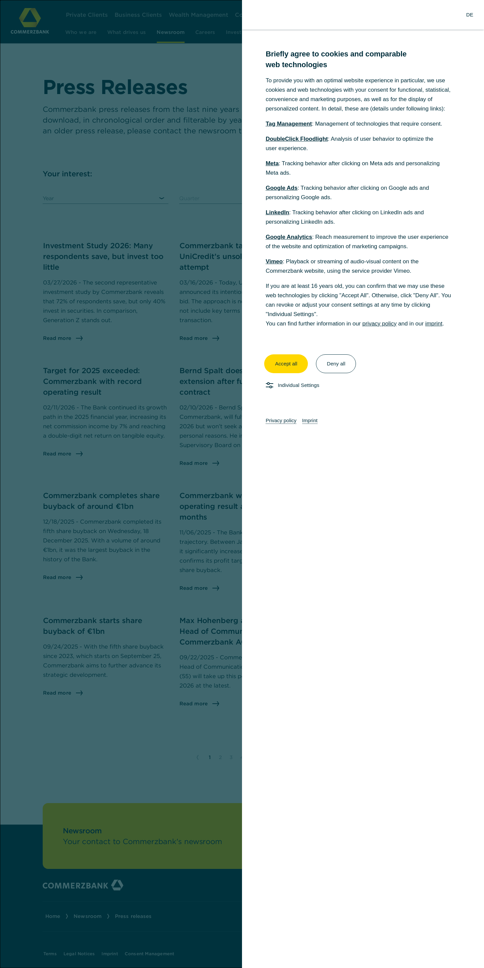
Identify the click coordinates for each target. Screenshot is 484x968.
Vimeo (274, 261)
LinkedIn (277, 212)
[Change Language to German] (469, 14)
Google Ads (281, 188)
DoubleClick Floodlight (297, 139)
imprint (433, 323)
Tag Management (289, 124)
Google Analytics (289, 237)
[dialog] (242, 484)
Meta (272, 163)
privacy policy (379, 323)
